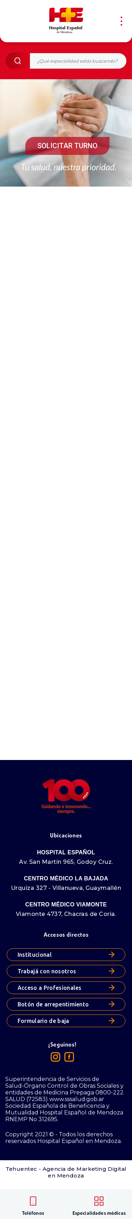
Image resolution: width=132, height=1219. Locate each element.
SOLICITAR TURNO (67, 146)
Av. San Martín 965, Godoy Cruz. (66, 862)
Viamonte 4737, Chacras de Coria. (66, 914)
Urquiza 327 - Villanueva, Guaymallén (66, 888)
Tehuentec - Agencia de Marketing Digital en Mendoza (66, 1172)
